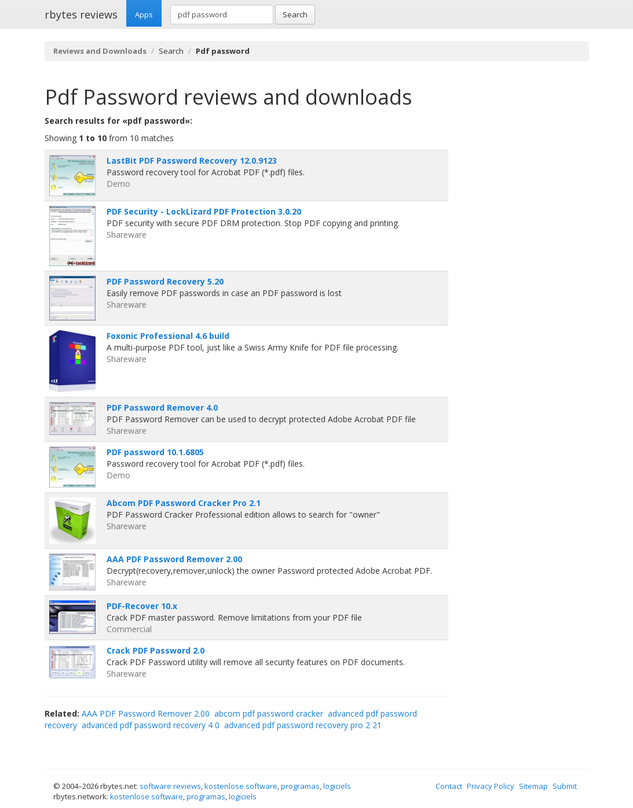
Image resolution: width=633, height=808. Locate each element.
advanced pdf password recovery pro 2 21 (303, 725)
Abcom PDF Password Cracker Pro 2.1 (184, 502)
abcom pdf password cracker (268, 713)
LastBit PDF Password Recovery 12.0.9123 (192, 160)
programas (300, 786)
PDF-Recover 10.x (142, 605)
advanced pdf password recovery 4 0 (150, 725)
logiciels (337, 786)
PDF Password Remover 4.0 (162, 407)
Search (295, 14)
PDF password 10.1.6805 (155, 452)
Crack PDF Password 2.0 (155, 650)
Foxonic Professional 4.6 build (168, 335)
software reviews (170, 786)
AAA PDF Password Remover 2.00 (174, 559)
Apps (144, 14)
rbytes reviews (81, 14)
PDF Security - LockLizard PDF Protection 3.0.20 (204, 211)
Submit (564, 786)
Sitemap (533, 786)
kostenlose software (240, 786)
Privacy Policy (490, 786)
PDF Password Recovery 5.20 (165, 281)
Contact (449, 786)
